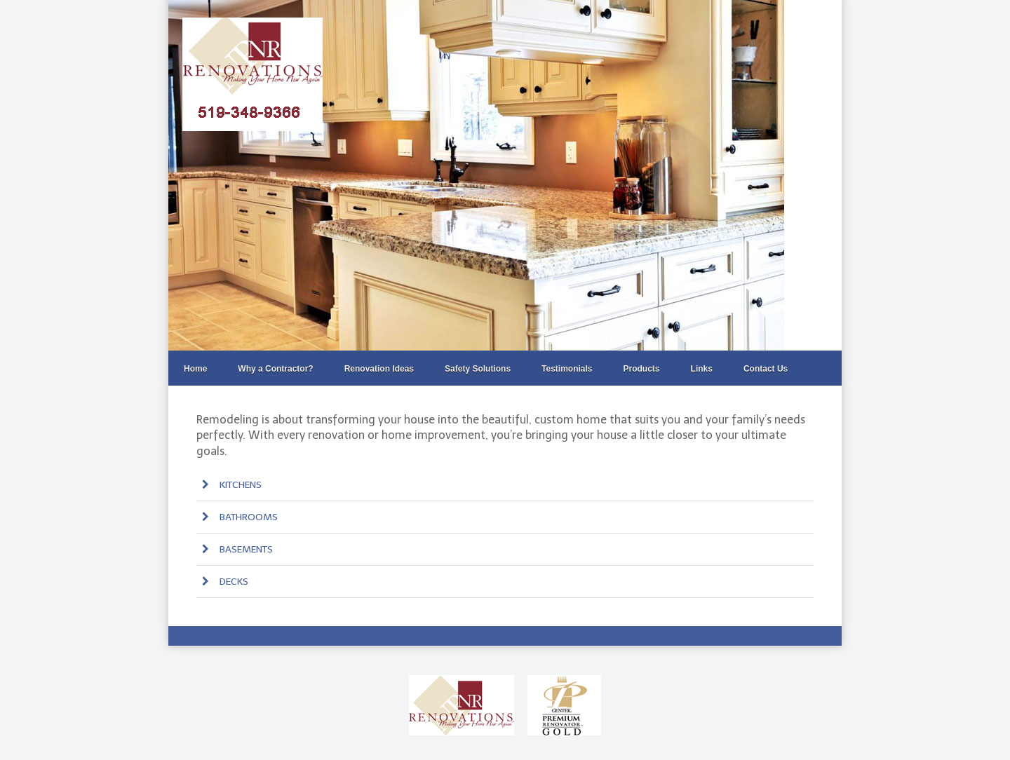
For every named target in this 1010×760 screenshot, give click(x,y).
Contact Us (765, 369)
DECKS (223, 582)
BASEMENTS (235, 549)
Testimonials (566, 369)
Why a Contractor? (275, 369)
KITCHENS (230, 485)
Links (702, 369)
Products (642, 369)
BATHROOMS (238, 517)
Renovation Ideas (379, 369)
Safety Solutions (478, 369)
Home (195, 369)
